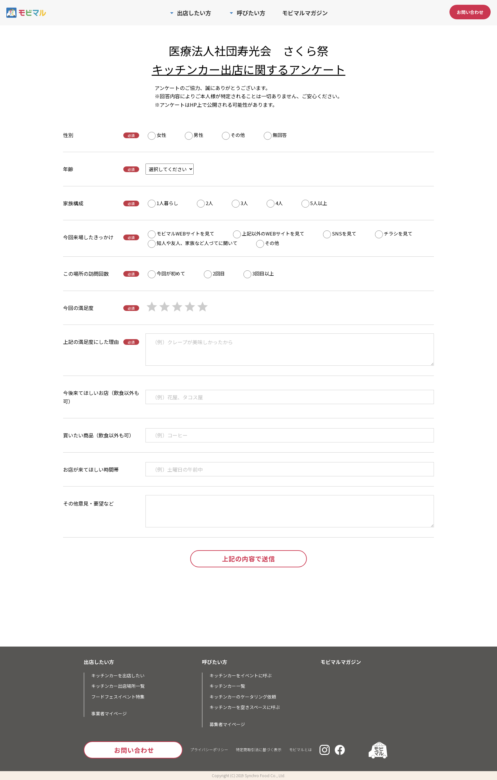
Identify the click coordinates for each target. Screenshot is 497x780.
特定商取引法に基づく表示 (258, 749)
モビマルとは (300, 749)
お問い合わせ (470, 12)
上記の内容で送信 (248, 558)
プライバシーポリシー (209, 749)
